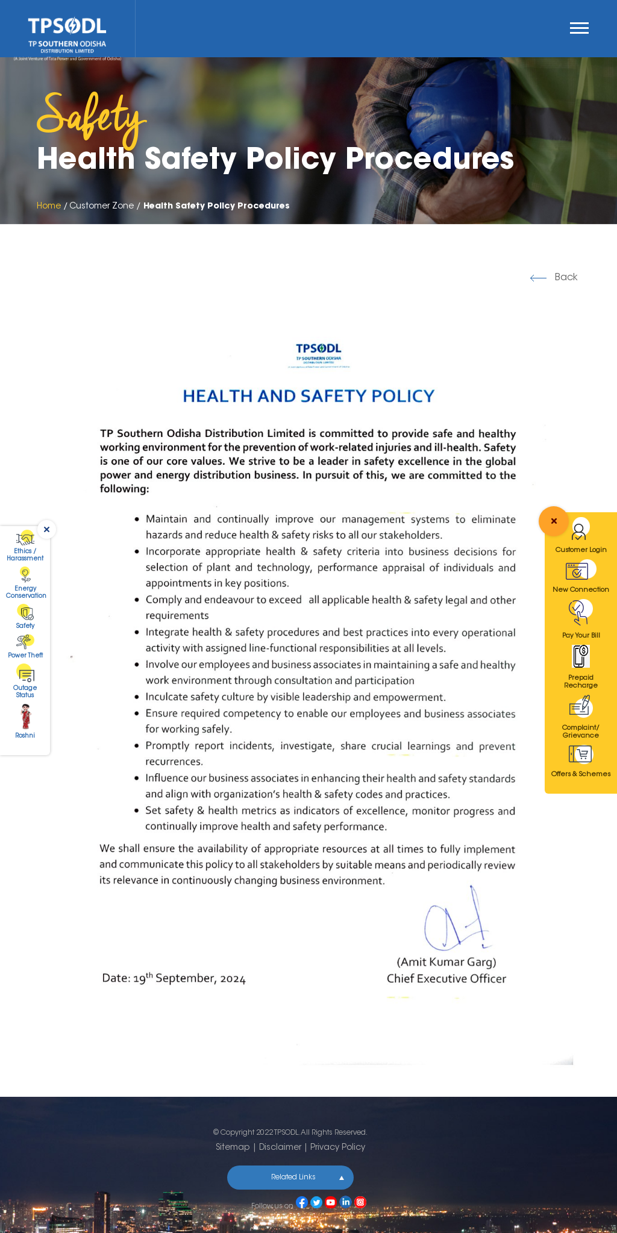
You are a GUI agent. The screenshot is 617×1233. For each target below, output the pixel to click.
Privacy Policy (337, 1148)
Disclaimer (280, 1148)
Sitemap (233, 1148)
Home (49, 206)
